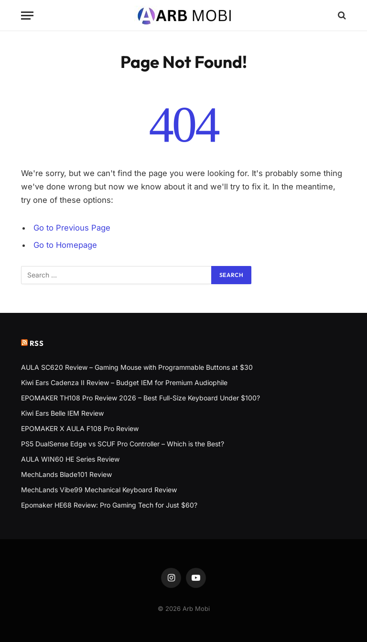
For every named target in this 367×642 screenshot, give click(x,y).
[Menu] (27, 15)
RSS (37, 343)
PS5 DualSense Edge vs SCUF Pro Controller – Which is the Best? (122, 444)
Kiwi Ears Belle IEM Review (62, 413)
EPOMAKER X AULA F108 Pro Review (80, 428)
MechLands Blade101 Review (66, 474)
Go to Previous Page (71, 227)
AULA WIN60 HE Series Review (70, 459)
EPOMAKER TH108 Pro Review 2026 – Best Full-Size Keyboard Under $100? (140, 398)
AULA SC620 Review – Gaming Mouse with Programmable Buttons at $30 (137, 367)
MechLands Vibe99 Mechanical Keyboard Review (99, 490)
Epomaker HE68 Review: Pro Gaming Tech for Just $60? (109, 505)
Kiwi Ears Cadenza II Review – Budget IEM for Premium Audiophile (124, 382)
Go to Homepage (65, 245)
